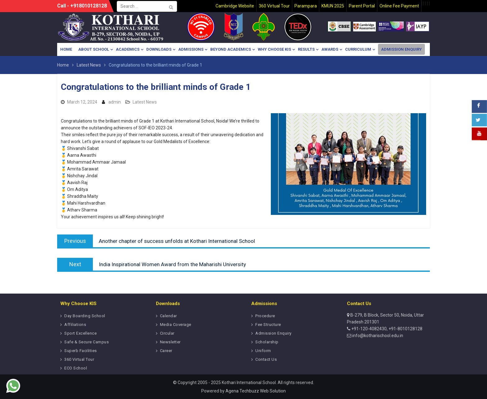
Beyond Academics (230, 49)
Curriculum (358, 49)
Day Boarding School (84, 315)
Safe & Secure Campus (86, 342)
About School (93, 49)
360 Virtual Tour (79, 359)
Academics (127, 49)
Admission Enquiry (401, 49)
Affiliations (75, 324)
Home (66, 49)
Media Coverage (175, 324)
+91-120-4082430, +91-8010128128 (386, 328)
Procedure (265, 315)
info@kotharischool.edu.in (377, 335)
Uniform (263, 350)
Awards (329, 49)
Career (166, 350)
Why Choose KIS (274, 49)
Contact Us (266, 359)
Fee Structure (268, 324)
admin (114, 102)
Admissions (190, 49)
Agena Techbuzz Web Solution (255, 390)
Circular (167, 333)
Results (306, 49)
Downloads (158, 49)
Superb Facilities (80, 350)
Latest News (145, 102)
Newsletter (170, 342)
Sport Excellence (80, 333)
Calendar (168, 315)
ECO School (75, 368)
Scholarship (267, 342)
